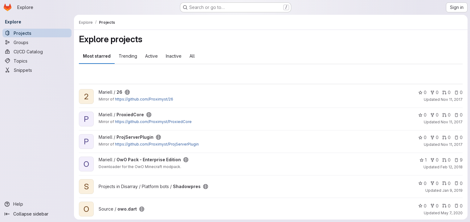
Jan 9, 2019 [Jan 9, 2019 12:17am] (452, 190)
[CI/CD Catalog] (37, 51)
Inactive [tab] (174, 56)
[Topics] (37, 60)
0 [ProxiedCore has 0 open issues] (458, 114)
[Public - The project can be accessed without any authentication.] (127, 92)
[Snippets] (37, 70)
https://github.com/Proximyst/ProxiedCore (153, 121)
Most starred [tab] (97, 56)
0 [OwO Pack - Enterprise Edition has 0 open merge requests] (446, 159)
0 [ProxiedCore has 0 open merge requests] (446, 114)
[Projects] (37, 33)
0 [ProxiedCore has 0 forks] (434, 114)
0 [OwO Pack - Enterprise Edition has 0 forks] (434, 159)
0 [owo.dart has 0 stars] (422, 205)
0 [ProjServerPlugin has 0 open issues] (458, 137)
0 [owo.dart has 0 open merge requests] (446, 205)
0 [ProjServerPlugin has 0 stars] (422, 137)
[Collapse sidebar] (37, 214)
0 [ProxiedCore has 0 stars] (422, 114)
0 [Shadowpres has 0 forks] (434, 183)
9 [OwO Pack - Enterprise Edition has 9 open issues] (458, 159)
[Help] (37, 204)
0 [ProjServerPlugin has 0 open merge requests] (446, 137)
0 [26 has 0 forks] (434, 92)
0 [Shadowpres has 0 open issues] (458, 183)
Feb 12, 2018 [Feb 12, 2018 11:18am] (451, 167)
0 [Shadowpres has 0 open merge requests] (446, 183)
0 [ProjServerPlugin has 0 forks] (434, 137)
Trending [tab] (128, 56)
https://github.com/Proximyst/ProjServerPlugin (157, 144)
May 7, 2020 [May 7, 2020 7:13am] (452, 213)
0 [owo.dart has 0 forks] (434, 205)
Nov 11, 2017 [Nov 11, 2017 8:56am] (452, 99)
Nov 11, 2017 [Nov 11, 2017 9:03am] (452, 122)
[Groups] (37, 42)
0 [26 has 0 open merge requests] (446, 92)
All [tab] (192, 56)
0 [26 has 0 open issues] (458, 92)
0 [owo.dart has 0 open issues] (458, 205)
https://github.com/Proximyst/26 (144, 99)
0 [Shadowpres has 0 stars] (422, 183)
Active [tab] (151, 56)
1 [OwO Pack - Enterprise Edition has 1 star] (423, 159)
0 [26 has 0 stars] (422, 92)
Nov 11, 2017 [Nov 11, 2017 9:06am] (452, 144)
